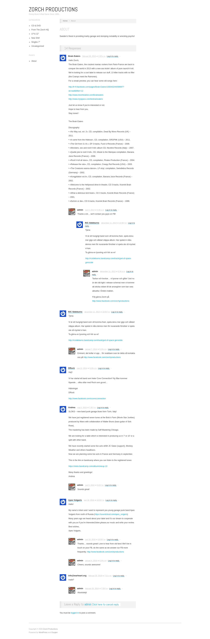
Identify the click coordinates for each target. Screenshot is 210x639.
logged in (75, 613)
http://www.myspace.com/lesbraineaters (86, 99)
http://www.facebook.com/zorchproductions (110, 301)
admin (87, 604)
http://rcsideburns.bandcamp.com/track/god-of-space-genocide (96, 340)
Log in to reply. (112, 56)
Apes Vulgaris (75, 500)
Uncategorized (37, 46)
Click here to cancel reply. (105, 604)
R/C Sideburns (92, 223)
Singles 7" (35, 42)
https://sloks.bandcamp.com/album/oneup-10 (88, 466)
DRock (71, 368)
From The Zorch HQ (40, 30)
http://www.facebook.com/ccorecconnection (87, 398)
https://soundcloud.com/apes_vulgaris (111, 514)
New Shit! (35, 38)
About (33, 61)
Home (65, 21)
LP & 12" (35, 34)
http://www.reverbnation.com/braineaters (86, 95)
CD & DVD (36, 26)
